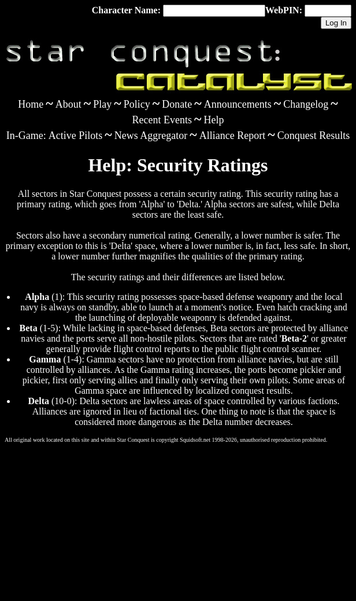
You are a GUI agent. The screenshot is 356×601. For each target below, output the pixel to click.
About (68, 104)
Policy (137, 104)
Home (30, 104)
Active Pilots (76, 135)
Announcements (238, 104)
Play (102, 104)
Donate (177, 104)
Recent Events (162, 120)
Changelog (305, 104)
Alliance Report (232, 135)
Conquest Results (313, 135)
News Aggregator (150, 135)
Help (213, 120)
